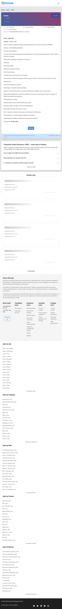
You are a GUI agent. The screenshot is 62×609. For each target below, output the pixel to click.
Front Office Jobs (7, 479)
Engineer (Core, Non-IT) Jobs (10, 452)
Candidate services (17, 311)
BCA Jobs (5, 514)
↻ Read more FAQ (31, 167)
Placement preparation (53, 318)
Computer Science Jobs (8, 583)
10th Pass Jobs (6, 559)
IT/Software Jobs (7, 420)
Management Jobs (7, 423)
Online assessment (31, 323)
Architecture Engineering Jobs (10, 562)
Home (2, 10)
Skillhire (29, 335)
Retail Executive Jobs (8, 476)
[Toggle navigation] (58, 3)
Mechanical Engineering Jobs (10, 567)
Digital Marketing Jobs (8, 425)
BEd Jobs (5, 508)
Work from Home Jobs (8, 410)
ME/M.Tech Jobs (7, 532)
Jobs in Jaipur (6, 385)
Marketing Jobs (6, 591)
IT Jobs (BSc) (6, 580)
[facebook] (34, 606)
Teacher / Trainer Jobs (8, 484)
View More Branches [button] (31, 594)
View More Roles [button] (31, 492)
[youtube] (44, 606)
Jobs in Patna (6, 388)
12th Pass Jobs (6, 570)
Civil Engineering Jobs (8, 564)
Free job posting (31, 308)
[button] (31, 153)
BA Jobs (4, 537)
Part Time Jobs (6, 417)
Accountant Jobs (7, 487)
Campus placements (53, 313)
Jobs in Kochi (6, 372)
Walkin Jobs (5, 415)
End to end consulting (29, 319)
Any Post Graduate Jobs (8, 540)
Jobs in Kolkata (6, 361)
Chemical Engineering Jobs (9, 554)
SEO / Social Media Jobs (9, 489)
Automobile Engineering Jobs (10, 572)
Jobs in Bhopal (6, 367)
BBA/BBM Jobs (6, 519)
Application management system (30, 328)
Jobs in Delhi (5, 380)
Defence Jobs (6, 436)
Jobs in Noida (6, 375)
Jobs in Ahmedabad (7, 348)
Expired (55, 16)
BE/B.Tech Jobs (6, 501)
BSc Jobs (5, 524)
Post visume (18, 308)
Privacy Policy (4, 605)
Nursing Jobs (6, 578)
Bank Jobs (5, 431)
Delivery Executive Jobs (8, 458)
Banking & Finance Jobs (8, 575)
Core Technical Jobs (7, 428)
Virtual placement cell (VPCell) (42, 319)
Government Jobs (7, 399)
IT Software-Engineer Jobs (9, 450)
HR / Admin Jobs (7, 473)
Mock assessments (54, 322)
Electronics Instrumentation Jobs (11, 557)
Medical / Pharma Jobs (8, 468)
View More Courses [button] (31, 543)
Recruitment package (30, 311)
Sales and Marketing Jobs (9, 402)
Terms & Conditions (13, 605)
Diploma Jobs (6, 535)
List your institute (41, 309)
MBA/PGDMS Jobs (7, 511)
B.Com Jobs (5, 516)
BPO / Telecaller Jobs (8, 471)
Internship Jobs (6, 407)
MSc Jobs (5, 503)
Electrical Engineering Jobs (9, 585)
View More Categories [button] (31, 442)
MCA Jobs (5, 522)
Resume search (31, 315)
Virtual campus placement (43, 313)
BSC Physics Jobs (7, 588)
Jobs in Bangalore (7, 359)
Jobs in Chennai (6, 369)
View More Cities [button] (31, 391)
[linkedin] (41, 606)
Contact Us (7, 318)
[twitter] (37, 606)
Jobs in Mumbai (6, 382)
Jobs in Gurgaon (6, 364)
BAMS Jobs (5, 527)
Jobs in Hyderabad (7, 351)
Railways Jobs (6, 433)
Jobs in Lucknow (6, 356)
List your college (52, 309)
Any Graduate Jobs (7, 506)
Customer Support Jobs (8, 463)
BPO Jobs (5, 404)
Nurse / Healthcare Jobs (9, 466)
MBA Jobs (5, 412)
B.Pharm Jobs (6, 529)
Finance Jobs (6, 438)
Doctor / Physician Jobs (8, 455)
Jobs (7, 10)
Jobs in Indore (6, 377)
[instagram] (48, 606)
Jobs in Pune (5, 354)
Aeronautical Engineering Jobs (10, 551)
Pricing (28, 333)
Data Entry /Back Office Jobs (10, 481)
